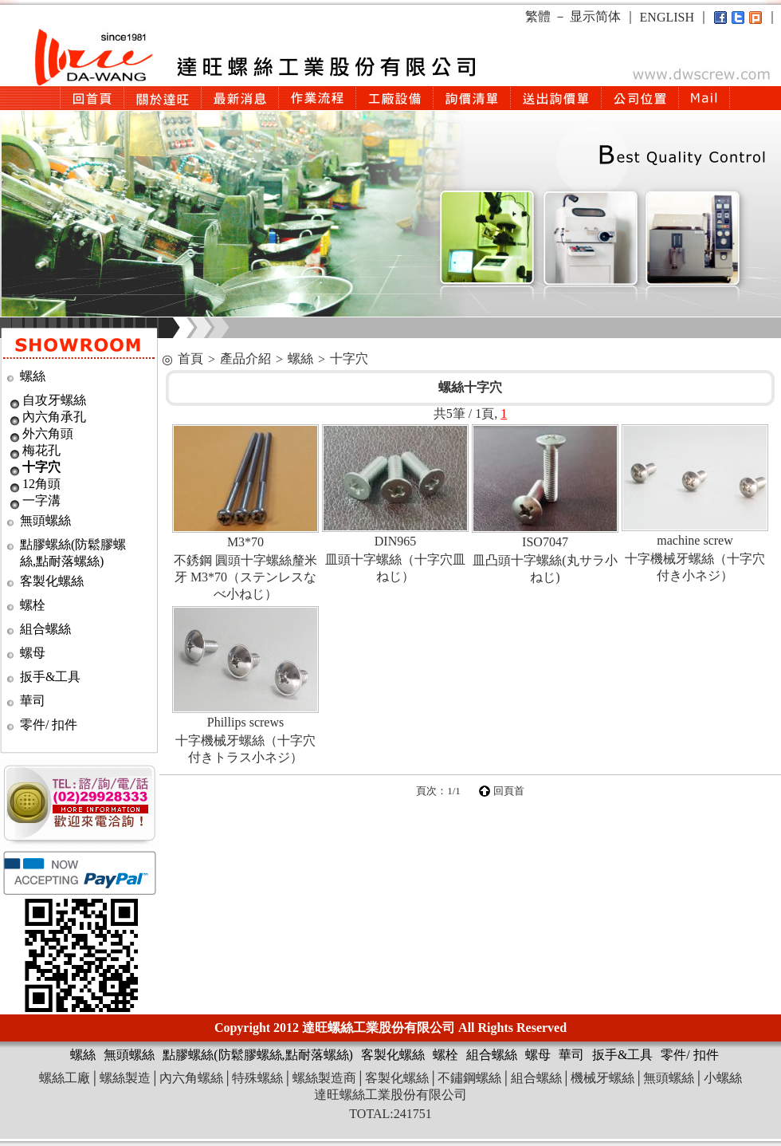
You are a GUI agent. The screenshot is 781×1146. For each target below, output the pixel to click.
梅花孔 (41, 450)
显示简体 (595, 16)
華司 (32, 700)
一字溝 (41, 500)
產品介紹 (245, 358)
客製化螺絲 (52, 581)
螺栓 (32, 605)
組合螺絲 (45, 629)
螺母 (32, 653)
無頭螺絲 (45, 520)
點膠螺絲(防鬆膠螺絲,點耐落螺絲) (258, 1054)
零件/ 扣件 (48, 724)
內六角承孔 (54, 416)
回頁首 (508, 791)
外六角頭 (47, 433)
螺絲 (32, 376)
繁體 (538, 16)
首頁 (190, 358)
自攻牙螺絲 (54, 400)
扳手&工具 (50, 676)
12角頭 (41, 483)
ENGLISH (667, 17)
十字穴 (41, 467)
